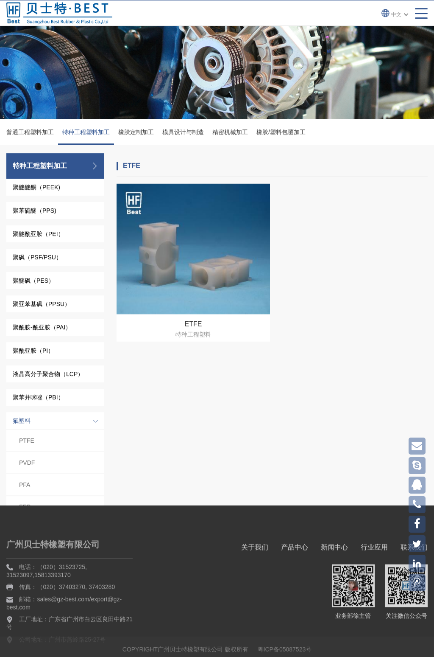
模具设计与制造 (183, 133)
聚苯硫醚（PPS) (34, 211)
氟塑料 (22, 421)
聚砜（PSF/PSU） (37, 258)
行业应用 (374, 588)
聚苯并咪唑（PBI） (38, 398)
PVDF (27, 463)
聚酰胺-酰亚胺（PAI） (42, 328)
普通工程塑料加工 (30, 133)
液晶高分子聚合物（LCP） (48, 375)
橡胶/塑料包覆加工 (281, 133)
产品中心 (294, 588)
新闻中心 (334, 588)
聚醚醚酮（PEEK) (36, 188)
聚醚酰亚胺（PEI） (38, 235)
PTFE (26, 441)
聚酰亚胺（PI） (33, 351)
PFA (24, 486)
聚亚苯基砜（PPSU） (41, 305)
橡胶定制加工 (136, 133)
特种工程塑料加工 (86, 138)
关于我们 (254, 588)
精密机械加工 (230, 133)
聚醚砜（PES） (33, 281)
